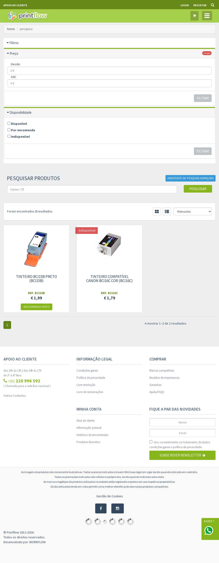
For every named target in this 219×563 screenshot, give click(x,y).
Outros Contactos (14, 396)
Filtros (14, 43)
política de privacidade (187, 447)
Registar (199, 5)
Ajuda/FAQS (156, 392)
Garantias (155, 385)
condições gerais (159, 447)
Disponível (17, 124)
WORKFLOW (37, 542)
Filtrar (203, 98)
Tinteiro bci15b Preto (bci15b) (36, 278)
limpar (206, 53)
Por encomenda (21, 130)
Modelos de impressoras (164, 378)
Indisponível (18, 136)
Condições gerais (87, 370)
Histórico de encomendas (92, 435)
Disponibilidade (21, 112)
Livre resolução (86, 385)
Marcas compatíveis (161, 370)
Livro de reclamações (90, 392)
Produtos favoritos (88, 442)
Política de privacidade (91, 378)
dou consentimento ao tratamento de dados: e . (179, 445)
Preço (14, 53)
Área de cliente (86, 421)
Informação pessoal (89, 428)
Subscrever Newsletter (182, 455)
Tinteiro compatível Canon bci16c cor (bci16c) (109, 278)
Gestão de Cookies (109, 496)
